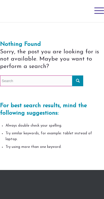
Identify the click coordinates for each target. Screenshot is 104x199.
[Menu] (96, 11)
